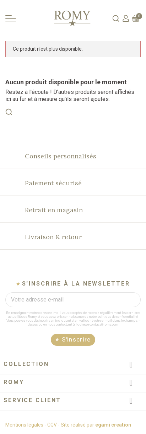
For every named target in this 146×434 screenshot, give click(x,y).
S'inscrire (76, 339)
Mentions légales (24, 425)
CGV (52, 425)
